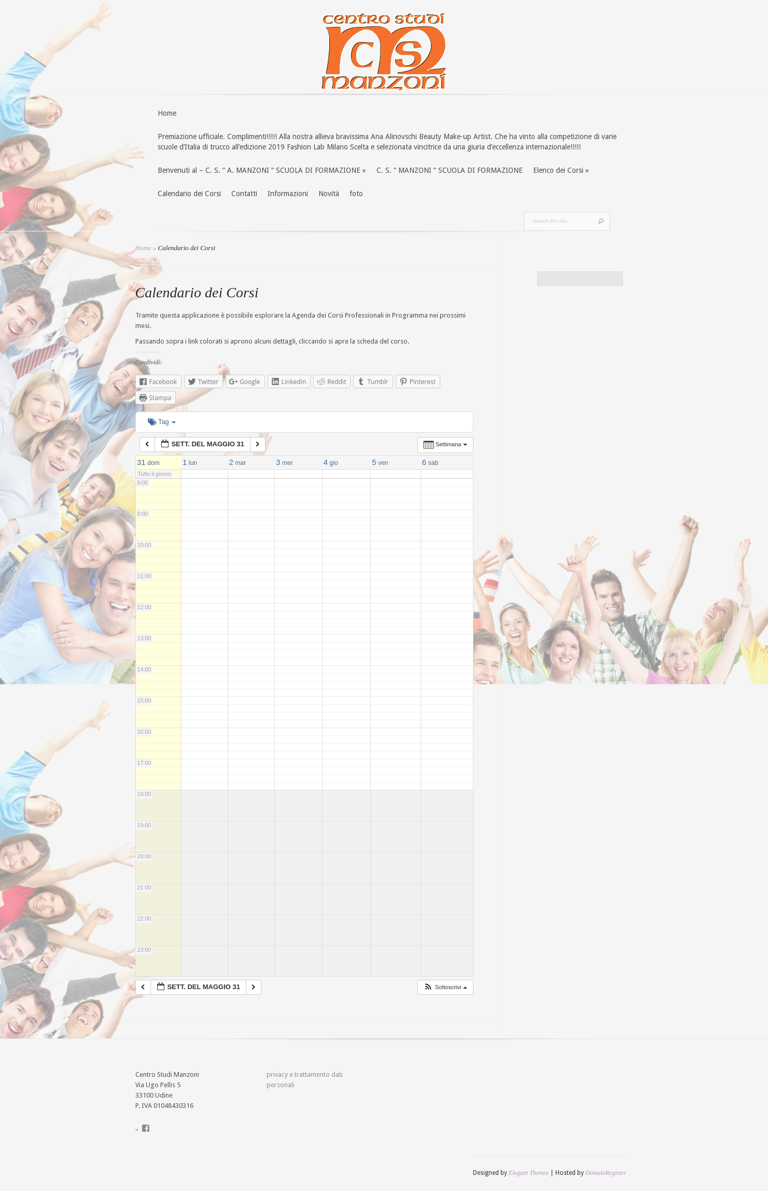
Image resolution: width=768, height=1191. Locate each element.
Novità (328, 193)
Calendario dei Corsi (189, 193)
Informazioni (288, 193)
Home (167, 113)
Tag (162, 422)
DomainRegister (605, 1172)
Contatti (244, 193)
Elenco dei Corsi (561, 170)
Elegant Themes (529, 1172)
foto (356, 193)
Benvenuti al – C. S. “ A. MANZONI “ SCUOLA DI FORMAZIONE (262, 170)
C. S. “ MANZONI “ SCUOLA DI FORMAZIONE (449, 170)
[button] (445, 987)
